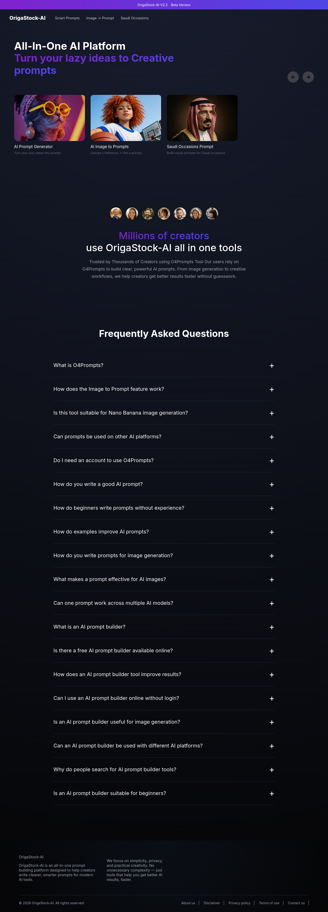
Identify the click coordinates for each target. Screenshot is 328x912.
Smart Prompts (67, 18)
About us (188, 903)
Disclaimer (212, 903)
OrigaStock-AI (27, 18)
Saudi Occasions (134, 18)
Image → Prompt (100, 18)
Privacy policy (239, 903)
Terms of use (269, 903)
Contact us (296, 903)
